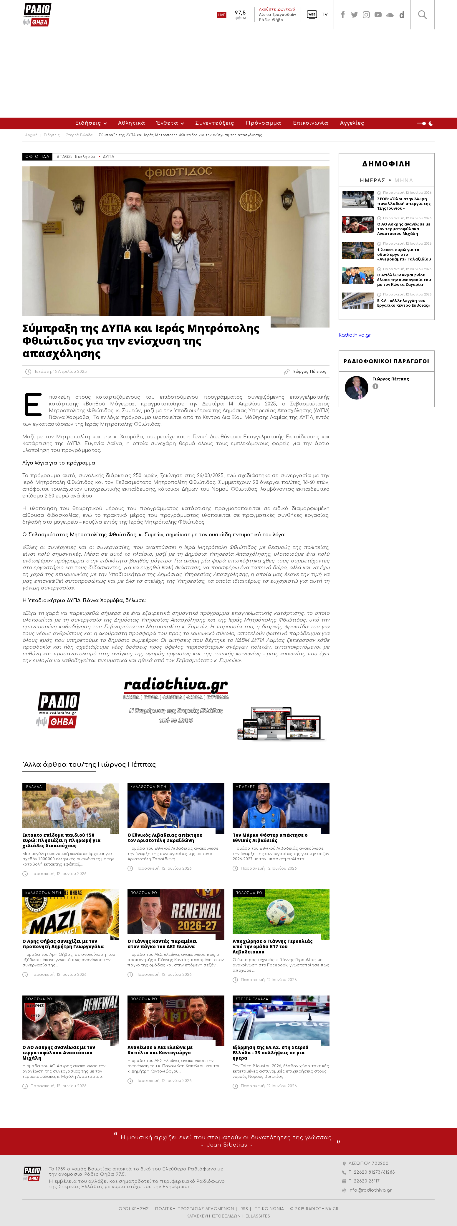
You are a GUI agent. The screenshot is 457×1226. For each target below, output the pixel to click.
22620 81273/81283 (374, 1172)
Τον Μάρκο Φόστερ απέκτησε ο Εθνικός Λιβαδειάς (270, 837)
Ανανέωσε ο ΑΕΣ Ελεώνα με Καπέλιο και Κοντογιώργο (160, 1049)
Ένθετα (167, 123)
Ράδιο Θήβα (271, 20)
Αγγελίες (352, 123)
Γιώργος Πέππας (390, 379)
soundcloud (390, 15)
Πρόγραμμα (263, 123)
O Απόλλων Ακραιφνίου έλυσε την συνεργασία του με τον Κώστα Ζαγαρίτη (404, 280)
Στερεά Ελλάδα (79, 135)
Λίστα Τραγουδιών (277, 15)
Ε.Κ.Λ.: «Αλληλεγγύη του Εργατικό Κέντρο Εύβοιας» (403, 303)
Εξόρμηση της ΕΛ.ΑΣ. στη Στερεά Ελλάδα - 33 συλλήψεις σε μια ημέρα (271, 1052)
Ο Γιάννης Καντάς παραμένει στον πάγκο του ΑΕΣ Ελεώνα (162, 943)
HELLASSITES (256, 1216)
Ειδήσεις (88, 123)
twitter (354, 15)
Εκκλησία (85, 157)
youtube (378, 15)
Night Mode (426, 123)
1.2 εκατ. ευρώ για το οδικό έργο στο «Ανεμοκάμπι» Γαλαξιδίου (404, 254)
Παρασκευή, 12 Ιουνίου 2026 (59, 874)
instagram (366, 15)
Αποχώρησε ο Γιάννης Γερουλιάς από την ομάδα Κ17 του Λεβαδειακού (273, 946)
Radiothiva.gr (355, 335)
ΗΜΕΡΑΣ (372, 180)
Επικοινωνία (310, 123)
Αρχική (31, 135)
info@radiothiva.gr (370, 1190)
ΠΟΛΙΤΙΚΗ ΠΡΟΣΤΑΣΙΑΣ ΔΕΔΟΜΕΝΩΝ (194, 1209)
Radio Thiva (37, 14)
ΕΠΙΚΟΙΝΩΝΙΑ (269, 1209)
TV (325, 14)
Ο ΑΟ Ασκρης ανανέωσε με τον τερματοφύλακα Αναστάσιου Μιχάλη (58, 1052)
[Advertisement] (228, 73)
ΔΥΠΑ (108, 157)
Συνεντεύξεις (214, 123)
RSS (245, 1209)
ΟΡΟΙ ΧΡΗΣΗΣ (134, 1209)
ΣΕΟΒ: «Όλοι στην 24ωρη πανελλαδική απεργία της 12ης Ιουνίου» (404, 203)
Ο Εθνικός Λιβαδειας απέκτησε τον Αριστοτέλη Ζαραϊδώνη (165, 837)
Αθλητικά (131, 123)
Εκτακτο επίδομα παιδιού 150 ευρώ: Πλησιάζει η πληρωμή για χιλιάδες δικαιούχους (61, 840)
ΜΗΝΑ (403, 180)
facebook (343, 15)
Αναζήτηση (422, 15)
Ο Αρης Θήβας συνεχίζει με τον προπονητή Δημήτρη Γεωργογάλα (63, 943)
